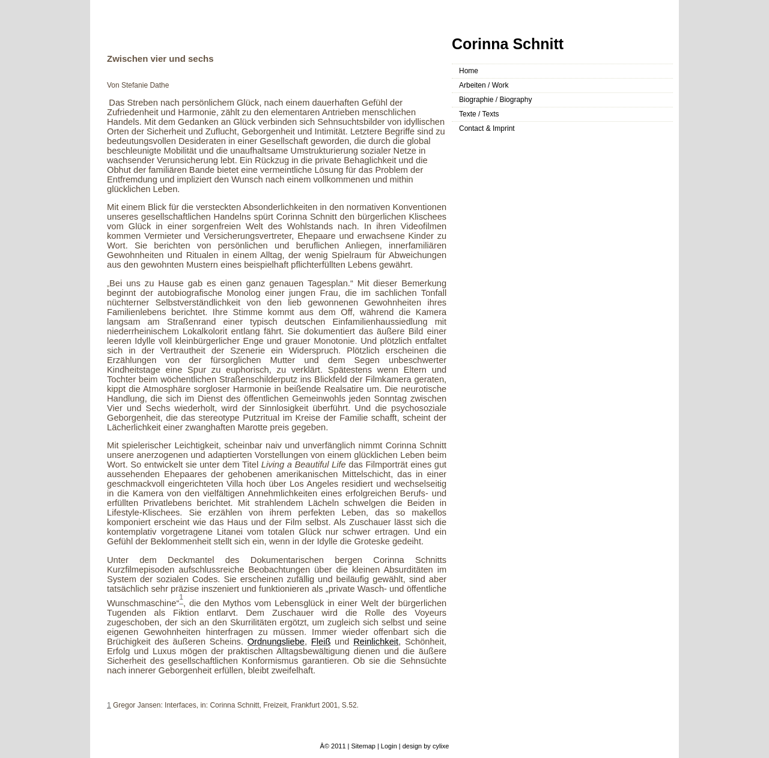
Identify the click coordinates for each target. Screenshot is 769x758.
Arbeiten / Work (483, 85)
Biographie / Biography (495, 99)
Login (389, 746)
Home (468, 71)
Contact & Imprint (487, 128)
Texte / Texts (479, 114)
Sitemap (363, 746)
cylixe (441, 746)
